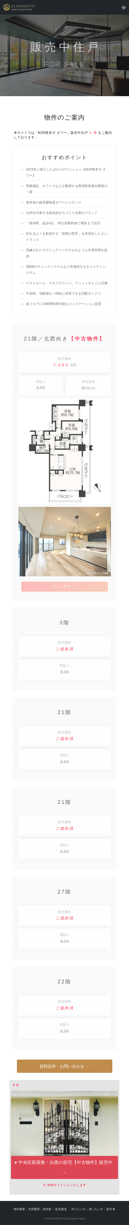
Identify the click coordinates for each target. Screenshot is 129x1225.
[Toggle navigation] (123, 7)
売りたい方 (78, 1209)
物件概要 (19, 1209)
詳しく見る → (64, 586)
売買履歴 (34, 1209)
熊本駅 (47, 1209)
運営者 (110, 1209)
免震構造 (61, 1209)
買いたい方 (96, 1209)
